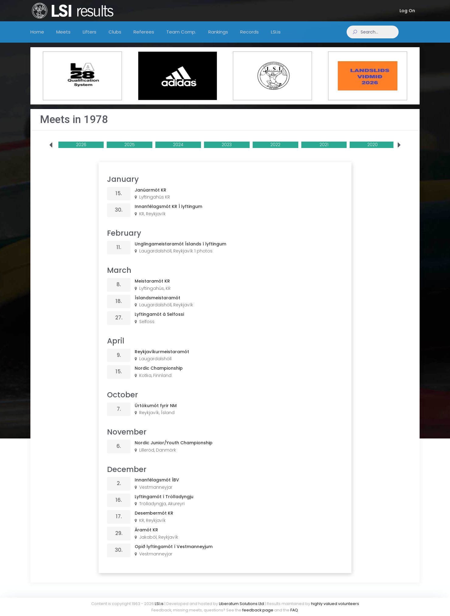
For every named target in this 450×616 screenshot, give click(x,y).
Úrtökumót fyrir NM (156, 412)
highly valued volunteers (335, 603)
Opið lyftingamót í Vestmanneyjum (174, 553)
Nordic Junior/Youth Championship (174, 449)
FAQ (294, 610)
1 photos (203, 257)
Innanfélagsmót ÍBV (157, 486)
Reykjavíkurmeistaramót (162, 358)
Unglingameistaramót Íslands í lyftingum (180, 250)
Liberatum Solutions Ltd (241, 603)
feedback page (257, 610)
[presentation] (50, 151)
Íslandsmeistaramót (157, 304)
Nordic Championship (159, 374)
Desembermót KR (154, 519)
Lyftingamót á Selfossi (159, 320)
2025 (129, 151)
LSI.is (159, 603)
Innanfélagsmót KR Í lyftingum (168, 212)
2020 (372, 151)
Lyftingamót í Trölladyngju (164, 503)
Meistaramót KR (152, 287)
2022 (275, 151)
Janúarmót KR (150, 196)
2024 (178, 151)
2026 (81, 151)
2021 (324, 151)
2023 (227, 151)
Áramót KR (146, 536)
